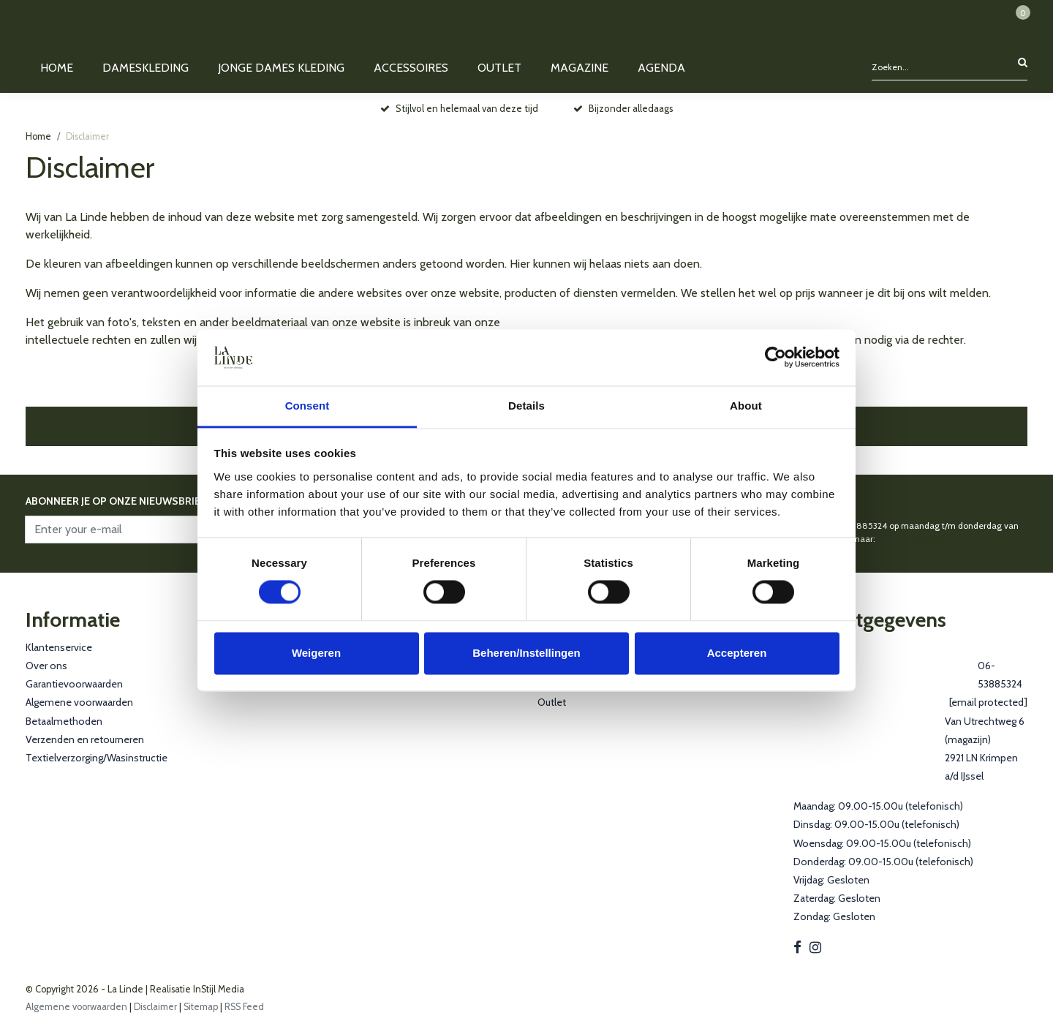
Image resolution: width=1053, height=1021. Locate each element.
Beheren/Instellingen (526, 653)
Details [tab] (526, 405)
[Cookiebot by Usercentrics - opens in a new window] (775, 358)
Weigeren (316, 653)
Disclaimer (87, 136)
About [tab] (746, 405)
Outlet (551, 702)
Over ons (46, 665)
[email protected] (912, 538)
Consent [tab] (307, 405)
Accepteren (737, 653)
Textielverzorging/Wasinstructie (96, 757)
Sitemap (201, 1006)
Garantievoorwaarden (74, 683)
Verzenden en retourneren (85, 739)
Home (38, 136)
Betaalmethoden (64, 721)
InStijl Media (217, 989)
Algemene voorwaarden (79, 702)
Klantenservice (59, 647)
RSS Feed (244, 1006)
